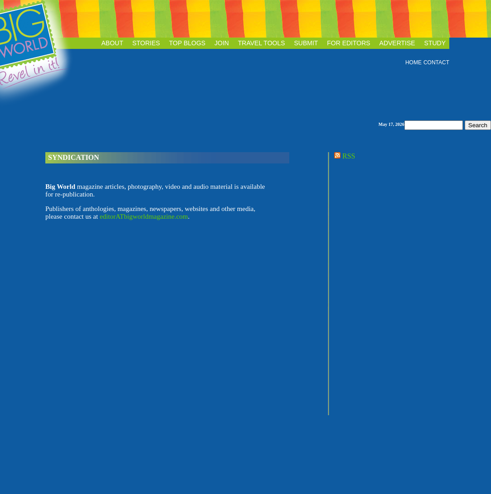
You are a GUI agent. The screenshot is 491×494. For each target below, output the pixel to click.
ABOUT (112, 43)
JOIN (221, 43)
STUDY (435, 43)
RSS (343, 156)
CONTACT (436, 62)
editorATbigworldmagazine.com (144, 216)
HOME (413, 62)
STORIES (146, 43)
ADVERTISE (397, 43)
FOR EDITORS (348, 43)
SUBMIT (306, 43)
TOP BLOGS (187, 43)
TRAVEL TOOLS (261, 43)
